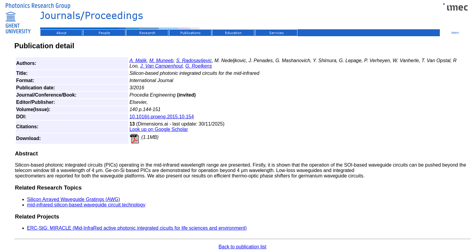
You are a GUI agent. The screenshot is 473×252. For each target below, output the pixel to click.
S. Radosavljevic (194, 60)
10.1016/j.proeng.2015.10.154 (161, 116)
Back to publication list (242, 246)
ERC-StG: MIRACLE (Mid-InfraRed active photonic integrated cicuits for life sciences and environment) (137, 228)
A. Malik (138, 60)
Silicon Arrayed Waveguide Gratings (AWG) (73, 199)
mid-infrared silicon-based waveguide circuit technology (86, 204)
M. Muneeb (161, 60)
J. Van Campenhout (161, 66)
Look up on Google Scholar (158, 129)
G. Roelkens (198, 66)
